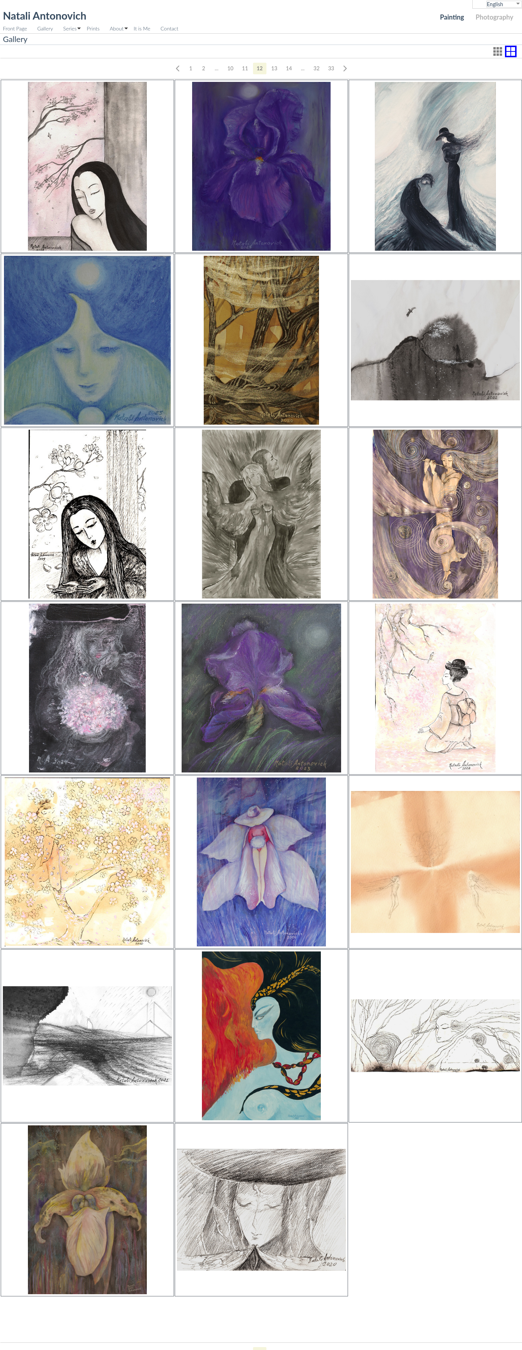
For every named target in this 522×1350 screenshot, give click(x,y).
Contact (169, 28)
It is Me (142, 28)
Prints (93, 28)
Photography (494, 17)
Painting (452, 17)
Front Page (15, 28)
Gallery (45, 28)
